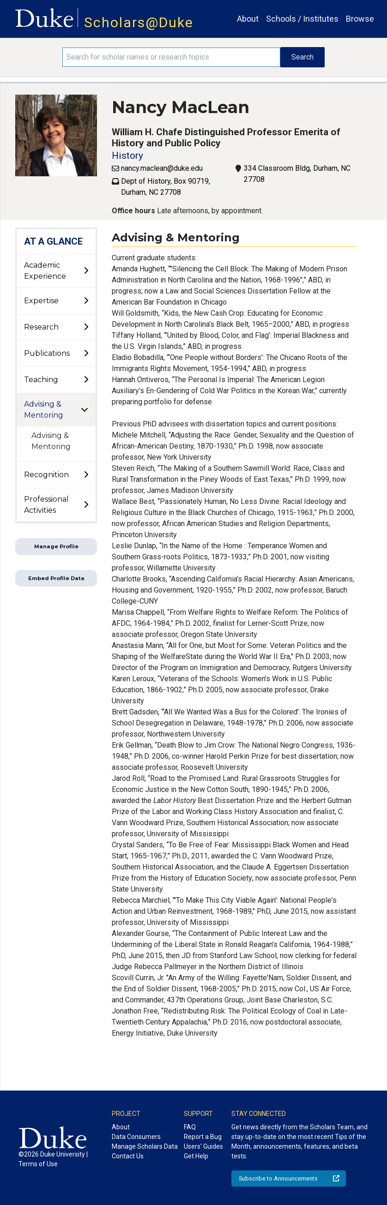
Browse (360, 19)
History (127, 155)
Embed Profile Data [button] (56, 578)
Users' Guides (203, 1146)
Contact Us (128, 1156)
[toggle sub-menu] (86, 271)
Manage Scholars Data (145, 1146)
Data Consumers (136, 1136)
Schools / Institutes (302, 19)
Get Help (196, 1156)
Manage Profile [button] (56, 546)
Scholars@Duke (139, 22)
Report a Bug (203, 1136)
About (248, 19)
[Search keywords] (171, 57)
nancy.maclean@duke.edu (162, 168)
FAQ (190, 1127)
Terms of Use (38, 1164)
